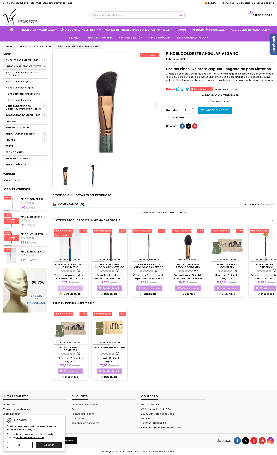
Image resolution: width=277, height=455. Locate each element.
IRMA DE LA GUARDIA (100, 37)
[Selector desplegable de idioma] (213, 3)
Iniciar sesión (243, 2)
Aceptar (49, 445)
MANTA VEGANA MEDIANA (109, 347)
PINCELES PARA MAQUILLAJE (37, 30)
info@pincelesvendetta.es (57, 2)
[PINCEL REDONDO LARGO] (11, 250)
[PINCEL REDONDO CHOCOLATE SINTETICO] (148, 231)
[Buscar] (138, 15)
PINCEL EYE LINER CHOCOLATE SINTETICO (33, 216)
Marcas (9, 174)
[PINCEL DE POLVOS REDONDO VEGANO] (188, 231)
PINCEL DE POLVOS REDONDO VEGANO (188, 266)
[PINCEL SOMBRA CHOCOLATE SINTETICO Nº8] (11, 198)
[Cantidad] (185, 119)
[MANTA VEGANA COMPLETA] (227, 231)
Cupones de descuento (85, 423)
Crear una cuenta (264, 2)
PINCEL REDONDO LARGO (33, 251)
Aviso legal (9, 404)
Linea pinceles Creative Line (24, 94)
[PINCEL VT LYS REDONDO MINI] (11, 236)
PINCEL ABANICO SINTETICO (266, 266)
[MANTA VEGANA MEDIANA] (109, 314)
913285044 (22, 2)
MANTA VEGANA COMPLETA (227, 266)
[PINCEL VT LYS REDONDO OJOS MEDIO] (70, 233)
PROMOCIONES (14, 152)
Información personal (84, 404)
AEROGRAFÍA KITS (160, 37)
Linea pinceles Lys (18, 81)
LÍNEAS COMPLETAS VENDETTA (79, 30)
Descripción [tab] (62, 195)
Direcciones (79, 418)
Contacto (149, 396)
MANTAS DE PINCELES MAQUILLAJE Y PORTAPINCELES (137, 30)
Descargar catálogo (192, 37)
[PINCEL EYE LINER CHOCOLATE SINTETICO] (11, 218)
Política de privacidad (30, 437)
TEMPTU (181, 30)
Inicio (7, 54)
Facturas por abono (83, 413)
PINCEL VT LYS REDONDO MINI (33, 234)
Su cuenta (80, 396)
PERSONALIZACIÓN (130, 37)
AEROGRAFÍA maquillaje (208, 30)
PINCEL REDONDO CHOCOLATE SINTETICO (149, 266)
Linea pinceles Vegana (21, 87)
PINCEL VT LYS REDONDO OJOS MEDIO (70, 266)
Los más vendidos (16, 189)
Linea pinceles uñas (19, 100)
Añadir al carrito (215, 119)
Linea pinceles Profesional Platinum (23, 74)
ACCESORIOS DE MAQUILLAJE (249, 30)
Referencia (172, 59)
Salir (19, 445)
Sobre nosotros (11, 413)
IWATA (9, 146)
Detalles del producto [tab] (93, 195)
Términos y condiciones (16, 409)
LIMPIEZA (74, 37)
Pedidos (76, 409)
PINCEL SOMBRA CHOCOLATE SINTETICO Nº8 (33, 199)
